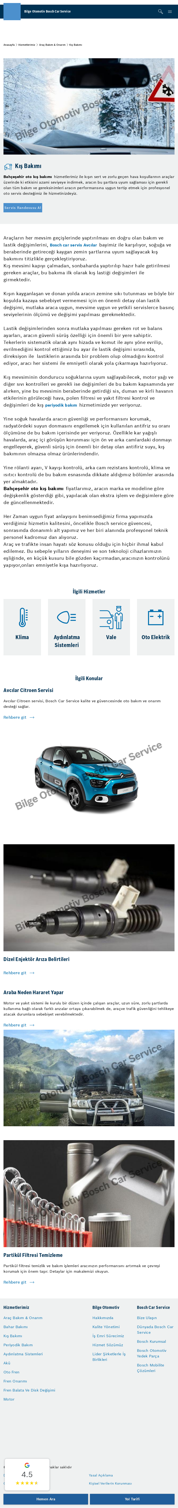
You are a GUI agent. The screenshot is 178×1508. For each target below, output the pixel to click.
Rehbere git (14, 717)
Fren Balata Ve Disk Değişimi (29, 1390)
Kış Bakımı (12, 1335)
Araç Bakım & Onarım (52, 44)
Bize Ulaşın (147, 1317)
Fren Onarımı (15, 1381)
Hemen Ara (45, 1499)
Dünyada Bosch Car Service (155, 1329)
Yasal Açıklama (101, 1475)
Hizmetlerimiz (26, 44)
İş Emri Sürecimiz (108, 1335)
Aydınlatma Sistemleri (23, 1354)
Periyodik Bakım (18, 1345)
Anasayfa (9, 44)
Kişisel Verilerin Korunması (110, 1483)
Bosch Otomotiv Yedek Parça (152, 1353)
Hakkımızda (103, 1317)
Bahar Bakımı (15, 1326)
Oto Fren (11, 1372)
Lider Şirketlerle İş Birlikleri (109, 1357)
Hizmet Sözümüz (107, 1345)
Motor (8, 1399)
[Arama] (160, 11)
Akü (6, 1363)
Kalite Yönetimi (106, 1326)
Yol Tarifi (132, 1499)
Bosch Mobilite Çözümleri (150, 1368)
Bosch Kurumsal (151, 1341)
